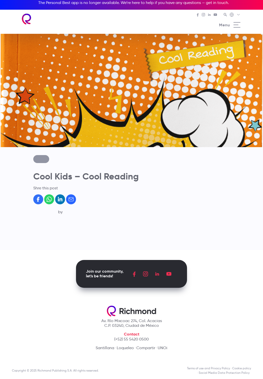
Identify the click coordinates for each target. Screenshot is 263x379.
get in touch (217, 2)
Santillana (105, 347)
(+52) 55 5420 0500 (131, 339)
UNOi (162, 347)
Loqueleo (125, 347)
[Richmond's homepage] (26, 19)
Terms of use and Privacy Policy (208, 368)
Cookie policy (241, 368)
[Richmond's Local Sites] (235, 15)
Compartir (145, 347)
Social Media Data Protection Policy (225, 373)
